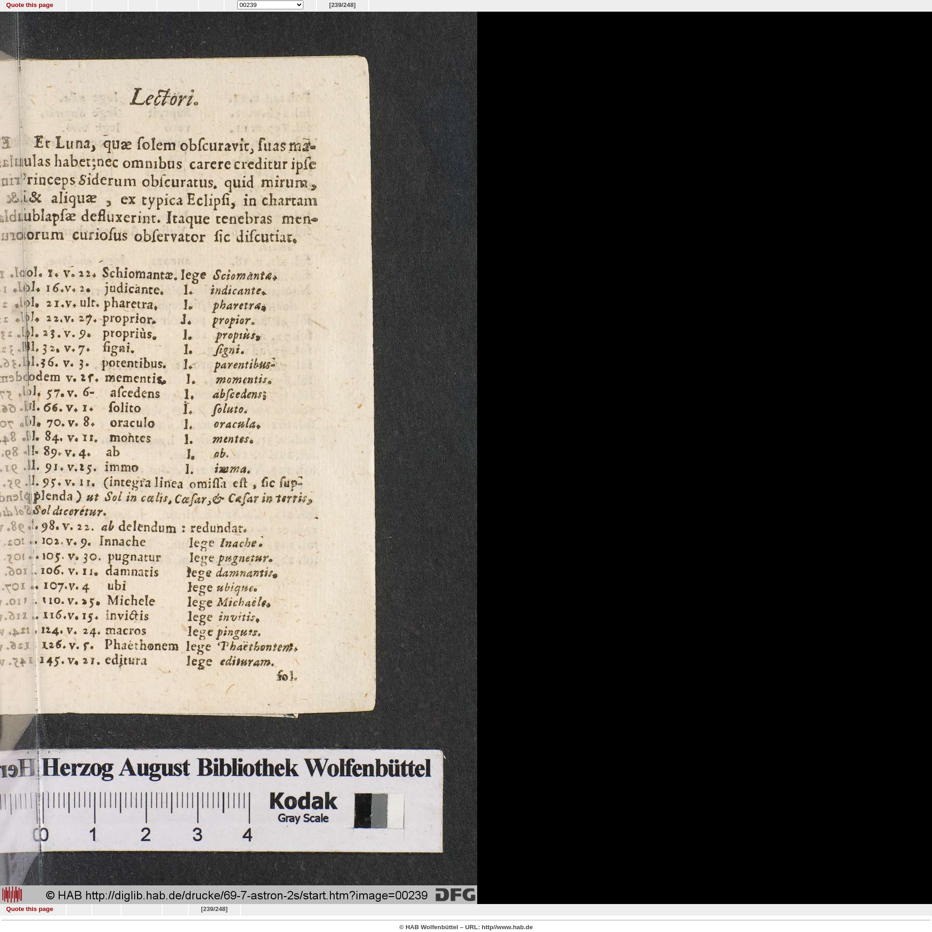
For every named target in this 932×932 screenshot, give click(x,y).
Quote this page (29, 4)
